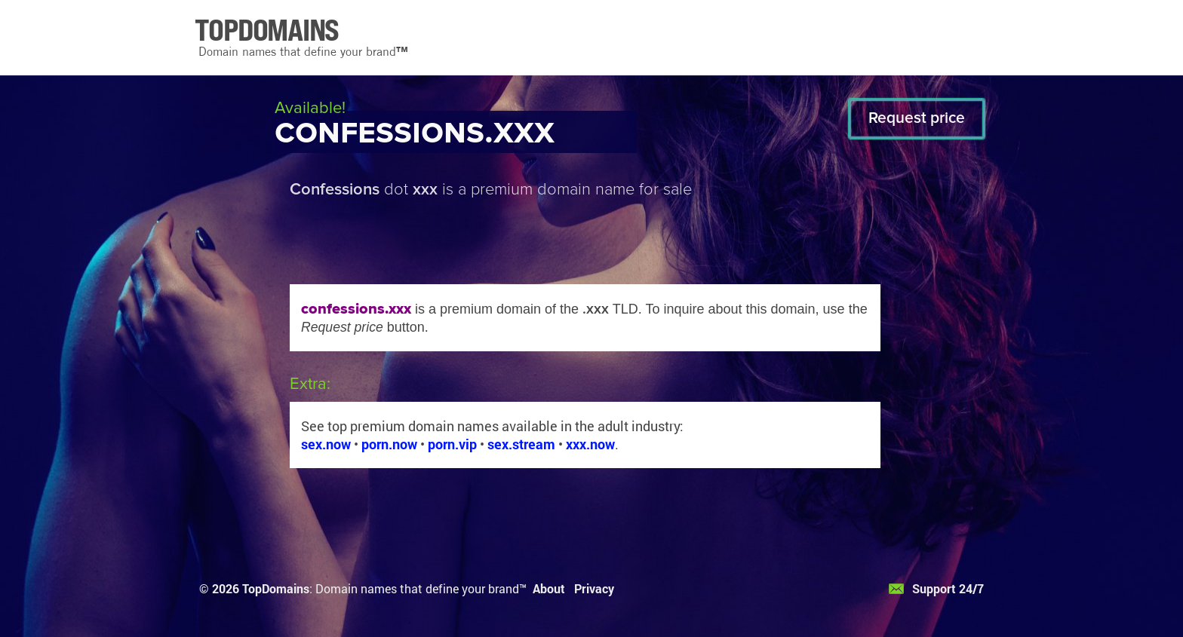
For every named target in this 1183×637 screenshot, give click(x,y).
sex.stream (521, 444)
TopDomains (275, 588)
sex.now (326, 444)
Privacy (594, 588)
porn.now (389, 444)
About (549, 588)
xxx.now (590, 444)
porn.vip (452, 444)
